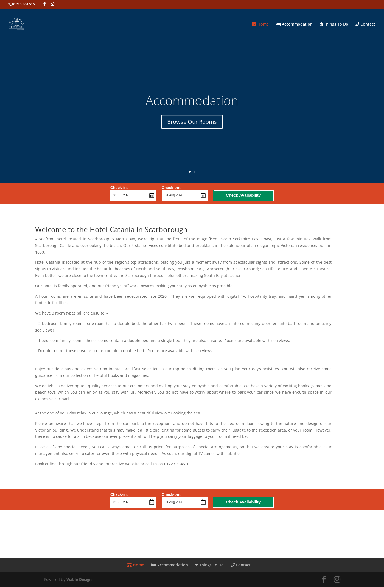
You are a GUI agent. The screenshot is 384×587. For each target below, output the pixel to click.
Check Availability (243, 195)
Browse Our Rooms (192, 125)
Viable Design (79, 579)
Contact (365, 24)
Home (260, 24)
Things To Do (334, 24)
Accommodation (294, 24)
